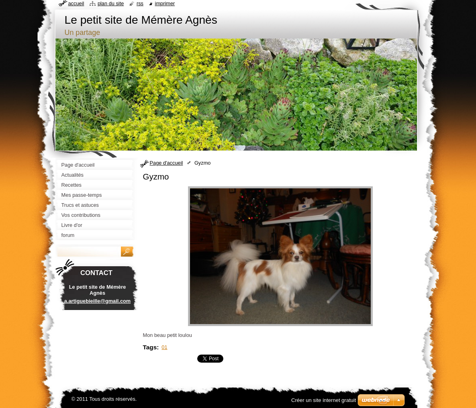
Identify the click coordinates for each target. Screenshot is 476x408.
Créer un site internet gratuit (323, 400)
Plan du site (111, 3)
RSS (140, 3)
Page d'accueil (166, 163)
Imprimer (165, 3)
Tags (150, 347)
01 (164, 347)
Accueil (76, 3)
